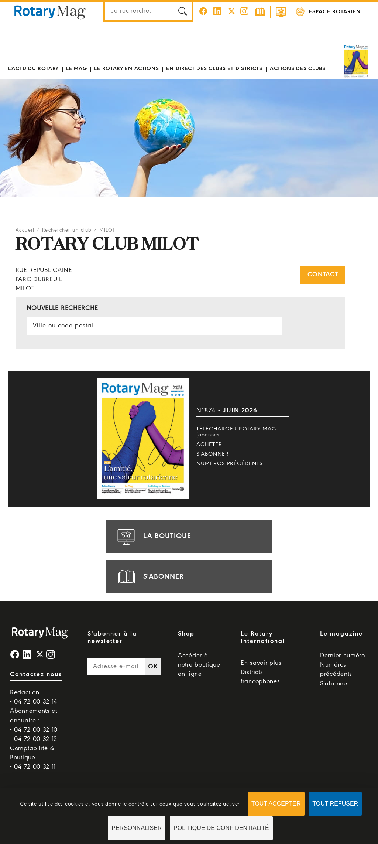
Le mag (76, 69)
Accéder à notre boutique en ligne (199, 665)
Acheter (209, 444)
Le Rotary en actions (126, 69)
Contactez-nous (36, 674)
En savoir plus (261, 663)
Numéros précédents (229, 464)
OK (153, 666)
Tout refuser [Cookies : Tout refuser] (335, 803)
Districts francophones (260, 677)
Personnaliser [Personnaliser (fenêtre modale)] (136, 828)
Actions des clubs (298, 69)
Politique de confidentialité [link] (221, 828)
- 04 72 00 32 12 (33, 739)
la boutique (153, 536)
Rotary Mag (49, 12)
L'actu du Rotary (33, 69)
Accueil (25, 230)
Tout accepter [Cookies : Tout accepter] (276, 803)
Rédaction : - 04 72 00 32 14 (33, 697)
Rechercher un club (67, 230)
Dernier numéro (342, 655)
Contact (322, 274)
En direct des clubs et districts (214, 69)
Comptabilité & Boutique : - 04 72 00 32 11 (33, 757)
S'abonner (212, 454)
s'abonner (149, 577)
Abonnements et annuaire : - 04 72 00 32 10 (34, 720)
